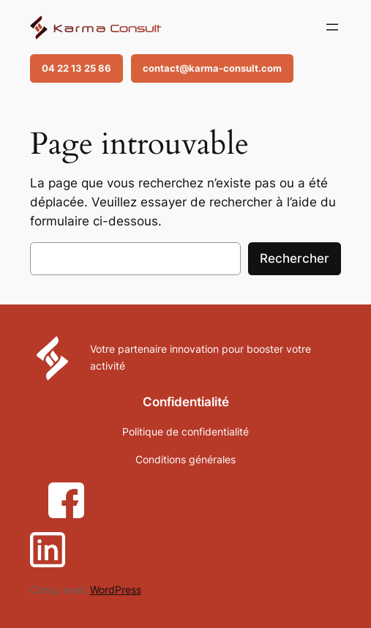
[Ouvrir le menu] (332, 27)
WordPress (115, 589)
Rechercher (294, 258)
